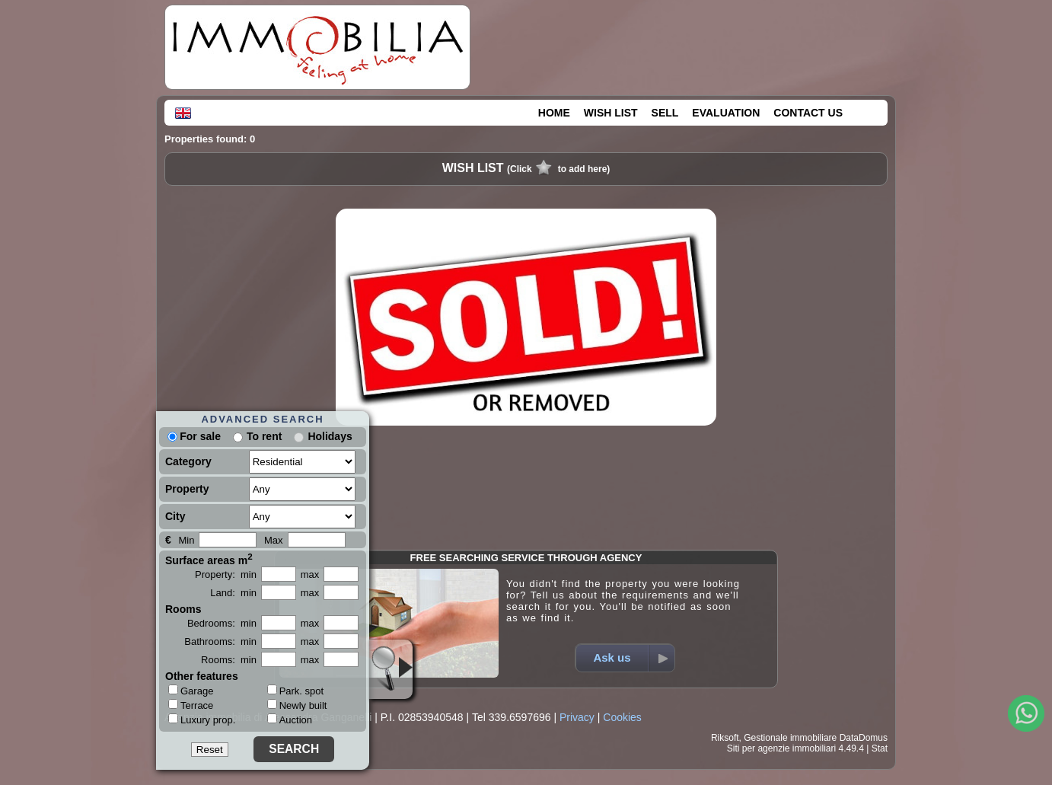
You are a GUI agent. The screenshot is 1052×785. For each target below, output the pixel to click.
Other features (201, 676)
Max (273, 540)
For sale (194, 436)
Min (186, 540)
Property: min (226, 574)
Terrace (190, 705)
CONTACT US (808, 113)
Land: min (233, 592)
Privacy (577, 717)
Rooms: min (229, 659)
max (310, 574)
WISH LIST (611, 113)
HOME (554, 113)
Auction (289, 720)
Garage (190, 690)
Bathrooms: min (220, 641)
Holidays (330, 436)
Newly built (297, 705)
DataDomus (864, 737)
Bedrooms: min (222, 623)
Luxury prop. (201, 719)
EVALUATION (726, 113)
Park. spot (295, 691)
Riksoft (725, 737)
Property (187, 489)
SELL (665, 113)
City (175, 516)
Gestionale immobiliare (790, 737)
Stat (880, 748)
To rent (264, 436)
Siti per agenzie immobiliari (781, 748)
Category (188, 461)
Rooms (183, 609)
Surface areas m (209, 558)
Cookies (622, 717)
